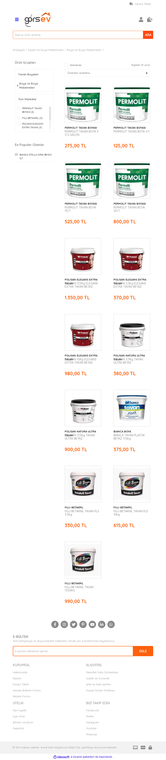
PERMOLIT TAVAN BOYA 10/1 (80, 209)
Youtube (91, 728)
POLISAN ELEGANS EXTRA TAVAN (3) (32, 125)
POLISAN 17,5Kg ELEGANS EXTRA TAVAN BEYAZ (81, 285)
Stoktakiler (76, 65)
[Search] (83, 35)
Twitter (90, 716)
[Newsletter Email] (83, 651)
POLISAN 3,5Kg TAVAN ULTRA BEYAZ (128, 361)
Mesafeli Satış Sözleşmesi (102, 672)
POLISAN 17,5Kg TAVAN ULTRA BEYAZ (80, 436)
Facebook (92, 710)
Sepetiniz (18, 728)
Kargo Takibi (21, 684)
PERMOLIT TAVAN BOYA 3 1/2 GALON (81, 133)
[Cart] (149, 19)
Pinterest (91, 734)
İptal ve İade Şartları (98, 684)
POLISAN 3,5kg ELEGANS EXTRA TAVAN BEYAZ (130, 285)
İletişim (17, 678)
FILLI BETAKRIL (74, 507)
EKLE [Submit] (143, 651)
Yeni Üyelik (19, 710)
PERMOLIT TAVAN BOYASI (81, 127)
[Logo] (38, 19)
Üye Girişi (19, 716)
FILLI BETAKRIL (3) (32, 118)
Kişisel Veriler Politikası (100, 690)
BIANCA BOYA (122, 431)
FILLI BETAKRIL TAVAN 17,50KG (79, 588)
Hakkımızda (20, 672)
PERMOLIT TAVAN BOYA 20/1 (129, 209)
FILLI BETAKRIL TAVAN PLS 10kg (131, 512)
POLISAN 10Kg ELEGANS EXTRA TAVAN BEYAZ (80, 361)
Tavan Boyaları (114, 50)
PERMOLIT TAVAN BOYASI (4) (32, 110)
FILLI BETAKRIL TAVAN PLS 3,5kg (82, 512)
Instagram (92, 722)
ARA (148, 35)
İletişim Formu (22, 696)
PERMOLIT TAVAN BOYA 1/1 (131, 131)
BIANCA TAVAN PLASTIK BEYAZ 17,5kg (129, 436)
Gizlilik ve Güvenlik (97, 678)
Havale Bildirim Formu (27, 690)
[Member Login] (141, 19)
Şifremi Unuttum (23, 722)
